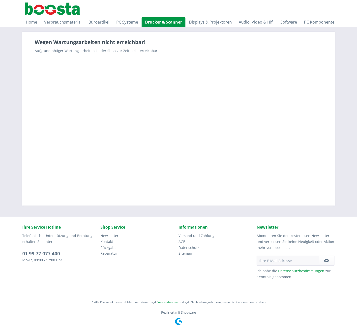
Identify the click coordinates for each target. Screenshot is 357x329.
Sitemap (185, 253)
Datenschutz (188, 247)
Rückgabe (108, 247)
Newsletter (109, 235)
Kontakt (106, 241)
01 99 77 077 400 (41, 253)
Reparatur (108, 253)
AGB (181, 241)
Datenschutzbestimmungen (301, 271)
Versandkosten (167, 302)
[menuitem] (31, 22)
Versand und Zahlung (196, 235)
